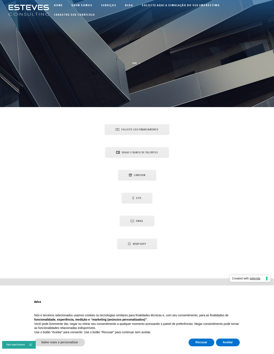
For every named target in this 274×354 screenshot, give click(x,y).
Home (58, 5)
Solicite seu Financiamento (137, 129)
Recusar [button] (201, 342)
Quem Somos (81, 5)
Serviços (108, 5)
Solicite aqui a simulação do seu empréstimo (181, 5)
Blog (129, 5)
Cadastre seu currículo (74, 14)
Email (137, 221)
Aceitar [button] (228, 342)
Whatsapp (137, 243)
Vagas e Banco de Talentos (137, 152)
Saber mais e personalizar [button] (59, 342)
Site (137, 198)
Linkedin (137, 175)
